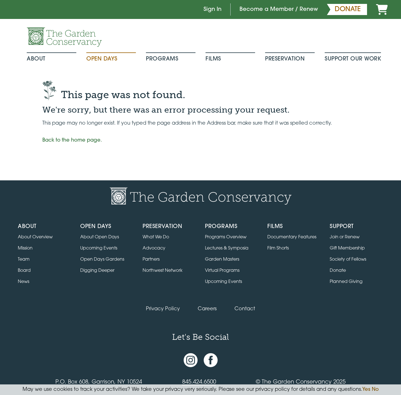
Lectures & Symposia (226, 248)
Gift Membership (347, 248)
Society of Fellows (348, 259)
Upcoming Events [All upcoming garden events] (98, 248)
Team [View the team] (24, 259)
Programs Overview (225, 237)
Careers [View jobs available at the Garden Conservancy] (207, 309)
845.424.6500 (199, 382)
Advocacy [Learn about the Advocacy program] (154, 248)
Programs (162, 59)
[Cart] (382, 9)
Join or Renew (345, 237)
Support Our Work (353, 59)
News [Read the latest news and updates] (23, 282)
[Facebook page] (210, 360)
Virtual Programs (222, 270)
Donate (338, 270)
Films (213, 59)
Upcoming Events (223, 282)
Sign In (212, 9)
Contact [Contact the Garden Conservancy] (244, 309)
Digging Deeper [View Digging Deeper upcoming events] (97, 270)
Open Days (102, 59)
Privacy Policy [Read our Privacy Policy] (163, 309)
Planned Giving (346, 282)
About (36, 59)
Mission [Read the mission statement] (25, 248)
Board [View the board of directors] (24, 270)
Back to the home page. (72, 140)
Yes (366, 389)
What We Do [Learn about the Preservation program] (156, 237)
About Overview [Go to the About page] (35, 237)
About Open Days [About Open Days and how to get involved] (99, 237)
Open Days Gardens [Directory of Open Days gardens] (102, 259)
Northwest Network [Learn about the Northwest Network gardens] (162, 270)
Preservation (285, 59)
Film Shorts (278, 248)
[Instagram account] (190, 360)
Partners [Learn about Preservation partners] (151, 259)
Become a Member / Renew (278, 9)
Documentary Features (291, 237)
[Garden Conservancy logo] (64, 37)
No (375, 389)
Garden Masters (222, 259)
